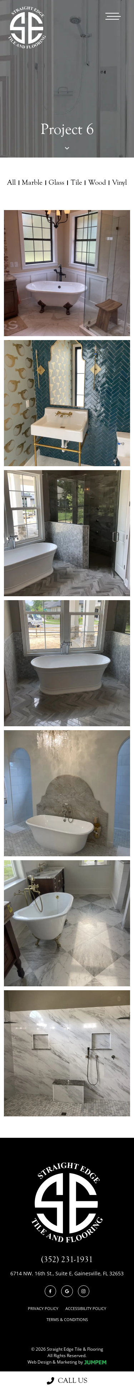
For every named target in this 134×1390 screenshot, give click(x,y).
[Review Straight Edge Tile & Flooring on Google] (67, 1291)
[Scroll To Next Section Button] (67, 147)
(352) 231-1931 (67, 1259)
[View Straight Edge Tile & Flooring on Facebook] (50, 1291)
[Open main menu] (113, 16)
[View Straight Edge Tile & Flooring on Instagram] (84, 1291)
